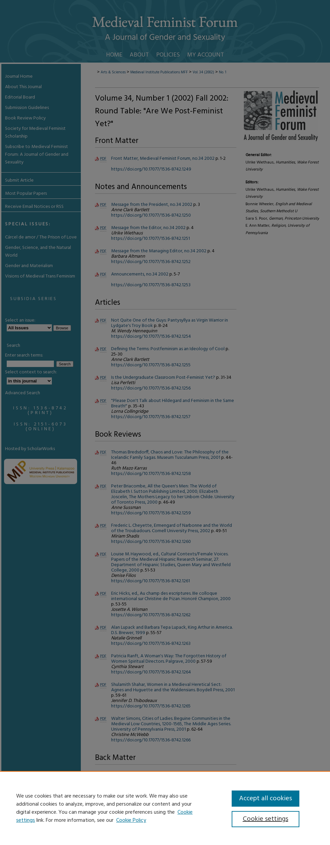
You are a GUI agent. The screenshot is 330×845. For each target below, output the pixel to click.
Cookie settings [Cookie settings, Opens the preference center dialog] (265, 819)
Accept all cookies (265, 798)
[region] (165, 808)
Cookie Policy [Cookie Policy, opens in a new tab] (131, 820)
